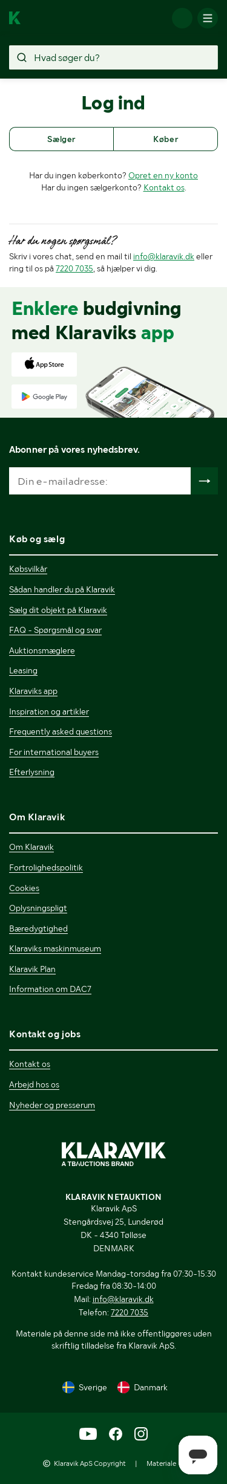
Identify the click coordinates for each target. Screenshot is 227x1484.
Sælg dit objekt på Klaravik (58, 610)
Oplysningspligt (38, 908)
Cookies (24, 888)
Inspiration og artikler (49, 711)
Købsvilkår (28, 569)
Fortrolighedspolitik (46, 867)
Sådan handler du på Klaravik (62, 589)
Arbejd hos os (34, 1084)
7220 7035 (74, 268)
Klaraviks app (33, 691)
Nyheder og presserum (52, 1105)
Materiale (161, 1463)
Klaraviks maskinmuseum (55, 948)
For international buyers (54, 752)
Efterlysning (31, 772)
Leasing (23, 670)
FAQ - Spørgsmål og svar (55, 630)
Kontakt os (164, 187)
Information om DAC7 (50, 989)
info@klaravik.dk (163, 256)
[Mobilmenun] (207, 18)
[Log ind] (182, 18)
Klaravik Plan (32, 969)
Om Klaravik (31, 847)
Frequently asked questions (60, 731)
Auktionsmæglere (42, 650)
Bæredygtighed (38, 928)
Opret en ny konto (163, 175)
